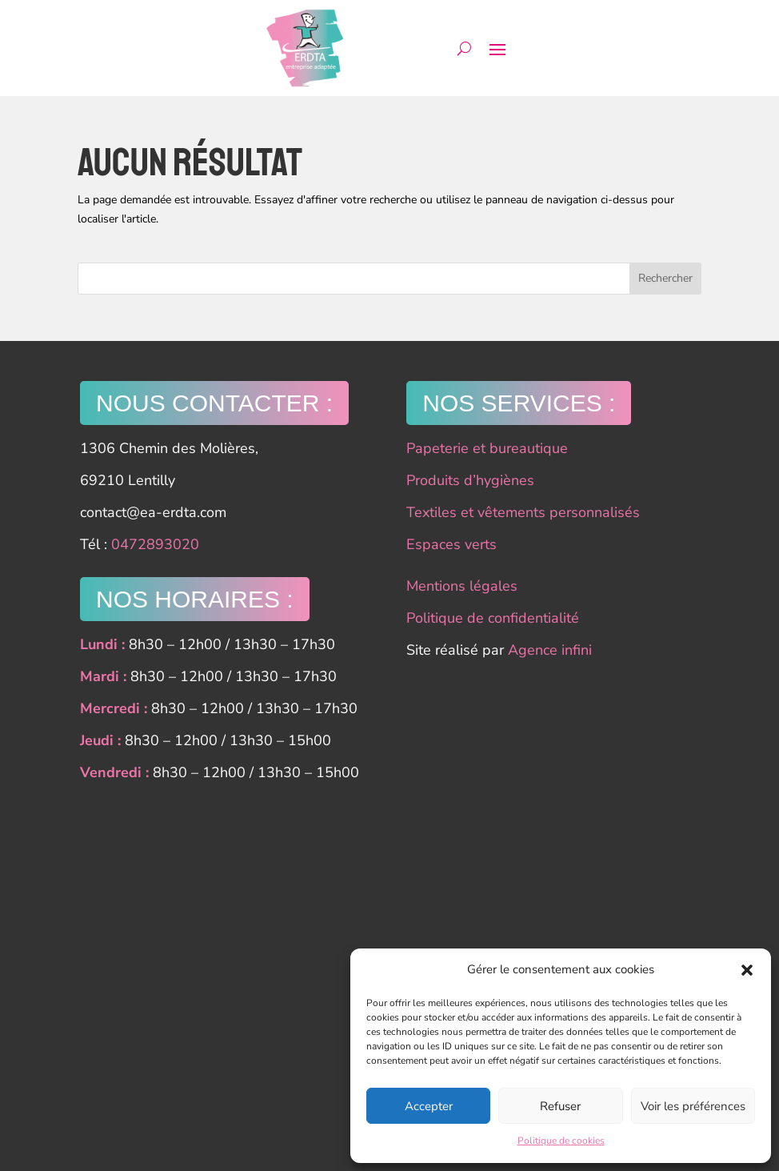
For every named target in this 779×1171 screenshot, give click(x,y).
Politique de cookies (561, 1140)
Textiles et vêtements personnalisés (523, 512)
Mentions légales (461, 586)
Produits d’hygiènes (470, 480)
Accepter (429, 1106)
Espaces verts (451, 544)
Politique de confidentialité (492, 618)
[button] (747, 970)
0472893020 (155, 544)
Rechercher (665, 278)
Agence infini (550, 650)
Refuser (560, 1106)
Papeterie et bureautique (487, 448)
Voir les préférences (693, 1106)
